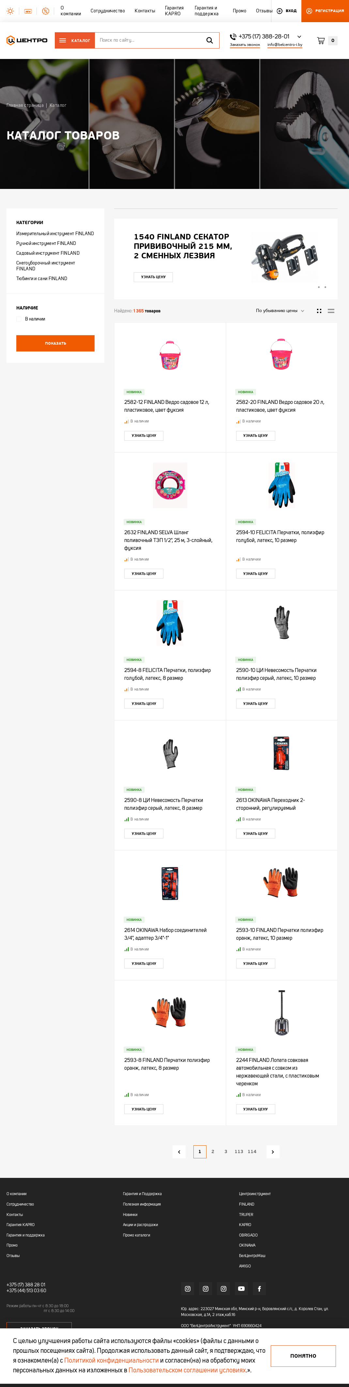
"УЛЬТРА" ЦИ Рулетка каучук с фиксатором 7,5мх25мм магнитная (183, 246)
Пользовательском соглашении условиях (187, 1370)
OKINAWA (247, 1246)
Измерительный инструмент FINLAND (55, 234)
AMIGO (245, 1266)
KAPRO (245, 1225)
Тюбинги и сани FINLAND (42, 279)
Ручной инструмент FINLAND (46, 243)
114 (252, 1152)
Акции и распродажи (140, 1225)
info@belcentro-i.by (284, 44)
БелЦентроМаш (252, 1256)
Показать (55, 343)
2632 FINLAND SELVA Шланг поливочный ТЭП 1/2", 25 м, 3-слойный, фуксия (168, 540)
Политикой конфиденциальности (111, 1361)
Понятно (303, 1356)
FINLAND (246, 1205)
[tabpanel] (226, 257)
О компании (16, 1194)
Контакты (15, 1215)
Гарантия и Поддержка (142, 1194)
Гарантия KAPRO (21, 1225)
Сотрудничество (20, 1205)
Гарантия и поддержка (26, 1235)
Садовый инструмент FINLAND (48, 253)
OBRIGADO (248, 1235)
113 (239, 1152)
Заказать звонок (245, 44)
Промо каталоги (136, 1235)
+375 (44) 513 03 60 (26, 1291)
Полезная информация (142, 1205)
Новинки (130, 1215)
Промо (12, 1246)
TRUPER (246, 1215)
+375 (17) (15, 1285)
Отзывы (13, 1256)
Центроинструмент (255, 1194)
